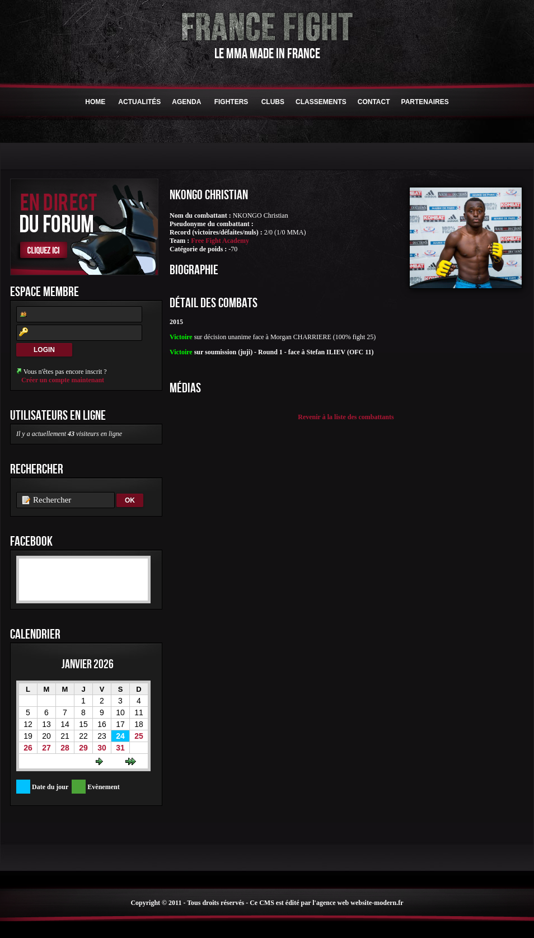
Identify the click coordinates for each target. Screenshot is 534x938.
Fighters (231, 102)
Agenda (186, 102)
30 (101, 747)
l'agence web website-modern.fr (357, 903)
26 (28, 747)
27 (46, 747)
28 (64, 747)
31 (120, 747)
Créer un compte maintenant (62, 380)
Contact (374, 102)
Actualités (139, 102)
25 (138, 735)
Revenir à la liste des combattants (346, 417)
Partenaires (425, 102)
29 (83, 747)
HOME (95, 102)
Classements (321, 102)
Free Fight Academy (220, 241)
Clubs (272, 102)
